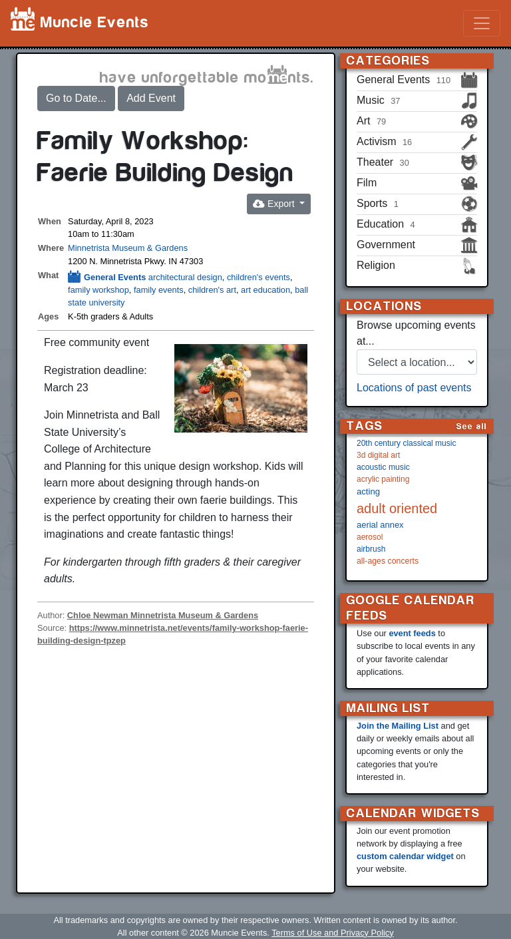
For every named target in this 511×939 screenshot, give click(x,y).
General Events (107, 277)
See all (471, 426)
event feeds (412, 633)
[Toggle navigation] (481, 23)
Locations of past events (414, 387)
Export (275, 203)
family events (159, 290)
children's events (258, 277)
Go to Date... (76, 98)
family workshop (98, 290)
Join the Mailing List (397, 726)
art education (265, 290)
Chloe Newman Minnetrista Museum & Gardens (162, 615)
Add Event (151, 98)
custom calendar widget (405, 856)
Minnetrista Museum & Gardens (128, 248)
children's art (212, 290)
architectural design (185, 277)
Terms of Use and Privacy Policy (332, 933)
